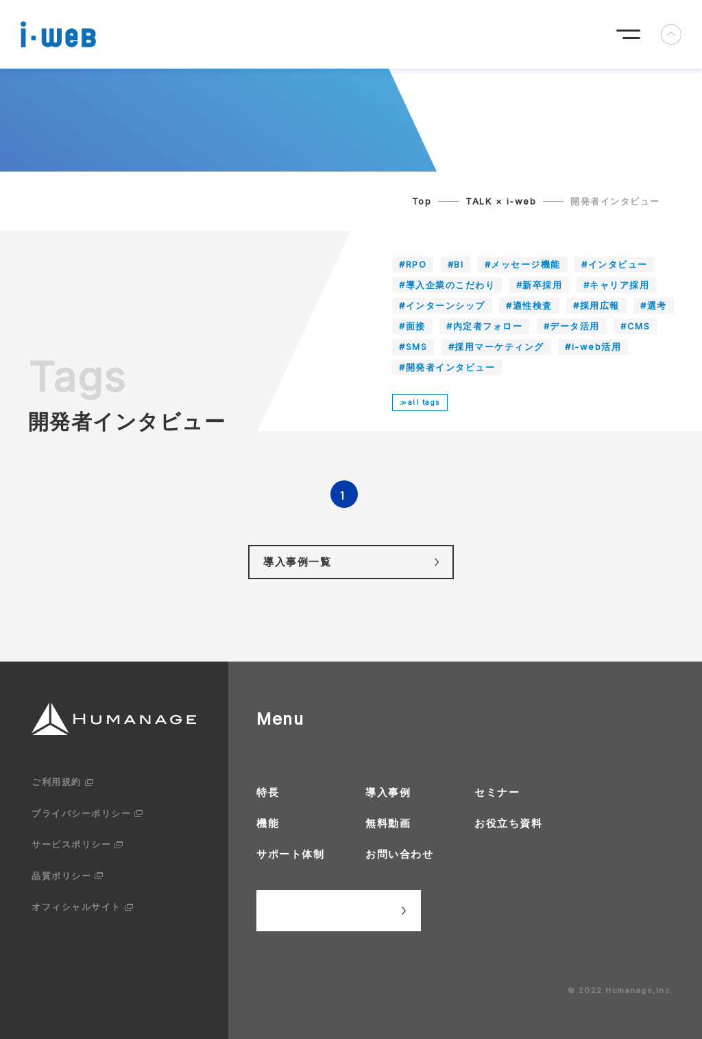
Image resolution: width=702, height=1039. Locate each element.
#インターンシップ (442, 305)
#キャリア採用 (616, 284)
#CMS (635, 325)
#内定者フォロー (484, 325)
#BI (456, 264)
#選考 (653, 305)
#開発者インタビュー (447, 367)
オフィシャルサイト (76, 906)
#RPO (412, 264)
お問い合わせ (399, 854)
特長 (267, 792)
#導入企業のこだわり (447, 284)
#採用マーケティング (496, 346)
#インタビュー (614, 264)
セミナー (497, 792)
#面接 (412, 325)
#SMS (413, 346)
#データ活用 (572, 325)
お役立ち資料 (508, 823)
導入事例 (388, 792)
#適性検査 (529, 305)
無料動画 (388, 823)
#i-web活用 (593, 346)
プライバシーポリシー (81, 813)
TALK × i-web (500, 201)
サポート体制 (290, 854)
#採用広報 (596, 305)
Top (422, 201)
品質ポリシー (61, 875)
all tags (424, 402)
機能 (267, 823)
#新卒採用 (539, 284)
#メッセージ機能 (523, 264)
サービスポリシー (71, 844)
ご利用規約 (57, 781)
